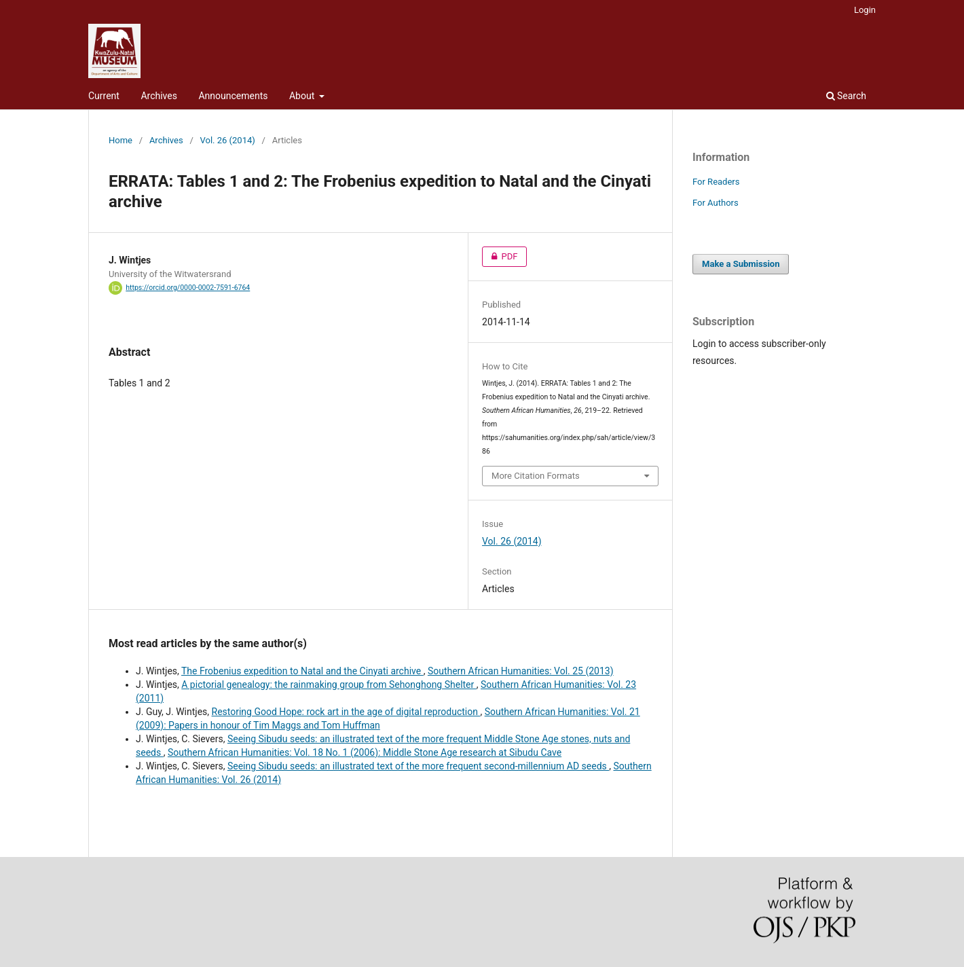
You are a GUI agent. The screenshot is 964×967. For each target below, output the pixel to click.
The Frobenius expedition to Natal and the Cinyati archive (302, 670)
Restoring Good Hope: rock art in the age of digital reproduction (346, 711)
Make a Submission (740, 264)
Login (865, 10)
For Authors (715, 203)
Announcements (232, 95)
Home (120, 140)
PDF (499, 256)
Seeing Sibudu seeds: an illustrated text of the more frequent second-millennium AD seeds (418, 766)
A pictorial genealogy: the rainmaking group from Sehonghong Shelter (329, 684)
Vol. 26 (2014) (227, 140)
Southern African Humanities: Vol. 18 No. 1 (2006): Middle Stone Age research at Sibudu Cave (364, 752)
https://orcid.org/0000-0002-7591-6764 (188, 287)
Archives (159, 95)
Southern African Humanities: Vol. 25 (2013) (521, 670)
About (303, 95)
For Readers (716, 182)
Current (103, 95)
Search (846, 95)
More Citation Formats (536, 476)
